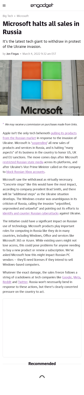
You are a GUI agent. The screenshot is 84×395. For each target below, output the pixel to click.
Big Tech (8, 16)
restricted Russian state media (23, 162)
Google (67, 277)
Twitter (23, 282)
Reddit (7, 282)
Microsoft (23, 16)
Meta (76, 277)
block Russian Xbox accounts (25, 172)
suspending (39, 143)
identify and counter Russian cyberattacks (31, 213)
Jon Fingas (12, 54)
